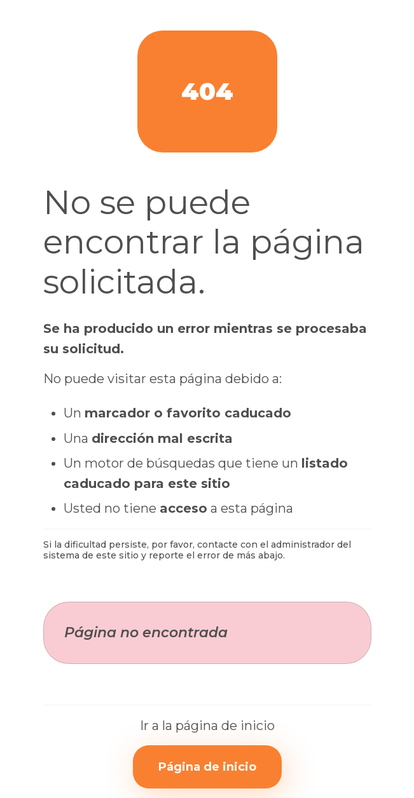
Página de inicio (207, 767)
